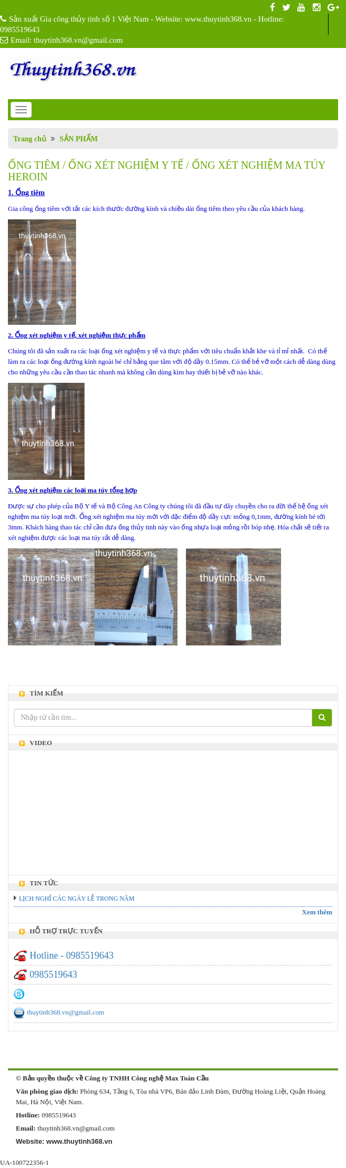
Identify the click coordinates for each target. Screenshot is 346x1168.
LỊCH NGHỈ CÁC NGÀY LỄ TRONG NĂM (76, 898)
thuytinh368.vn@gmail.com (65, 1012)
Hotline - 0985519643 (72, 955)
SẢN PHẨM (79, 139)
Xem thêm (317, 912)
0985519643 (53, 974)
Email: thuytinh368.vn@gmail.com (67, 40)
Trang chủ (29, 139)
